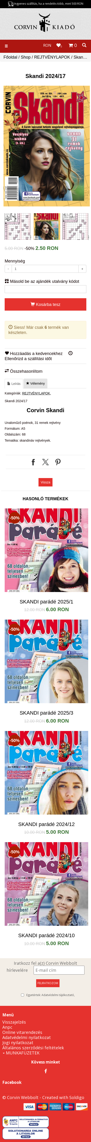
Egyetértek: (50, 995)
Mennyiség (15, 261)
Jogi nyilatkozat (17, 1042)
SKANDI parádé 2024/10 (46, 935)
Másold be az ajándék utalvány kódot (42, 281)
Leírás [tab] (14, 384)
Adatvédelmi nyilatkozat (26, 1037)
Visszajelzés (14, 1022)
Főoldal (10, 57)
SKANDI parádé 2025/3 (46, 713)
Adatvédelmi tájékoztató (58, 995)
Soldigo (76, 1097)
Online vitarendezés (22, 1032)
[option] (47, 146)
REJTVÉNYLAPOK (52, 57)
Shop (26, 57)
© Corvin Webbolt (20, 1097)
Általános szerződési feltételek (33, 1047)
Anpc (7, 1027)
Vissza (45, 482)
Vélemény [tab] (35, 383)
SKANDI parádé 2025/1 (46, 602)
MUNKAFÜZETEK (21, 1053)
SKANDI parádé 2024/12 (46, 824)
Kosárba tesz (45, 304)
